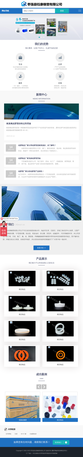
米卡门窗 (23, 434)
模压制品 (22, 289)
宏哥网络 (8, 434)
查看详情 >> (41, 248)
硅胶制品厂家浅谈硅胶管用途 (29, 158)
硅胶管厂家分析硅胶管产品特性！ (31, 171)
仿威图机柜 (33, 434)
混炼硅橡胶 (23, 420)
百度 (16, 434)
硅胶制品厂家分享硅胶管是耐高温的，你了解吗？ (37, 145)
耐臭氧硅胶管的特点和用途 (18, 123)
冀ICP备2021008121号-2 (59, 450)
